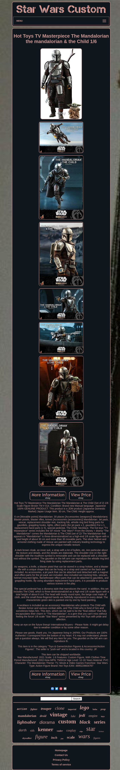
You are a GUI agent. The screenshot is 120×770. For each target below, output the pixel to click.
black (85, 722)
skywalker (26, 738)
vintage (58, 714)
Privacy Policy (61, 759)
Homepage (61, 750)
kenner (45, 729)
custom (67, 721)
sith (32, 730)
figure (41, 736)
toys (103, 716)
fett (62, 738)
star (90, 728)
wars (84, 736)
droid (43, 716)
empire (93, 716)
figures (96, 738)
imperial (72, 709)
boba (95, 709)
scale (71, 737)
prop (103, 709)
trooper (46, 709)
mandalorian (27, 716)
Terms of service (61, 764)
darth (23, 730)
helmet (101, 731)
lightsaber (26, 722)
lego (84, 707)
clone (59, 708)
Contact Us (61, 755)
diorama (47, 722)
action (22, 709)
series (99, 722)
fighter (33, 709)
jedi (82, 715)
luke (73, 716)
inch (54, 737)
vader (60, 730)
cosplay (71, 730)
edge (81, 731)
